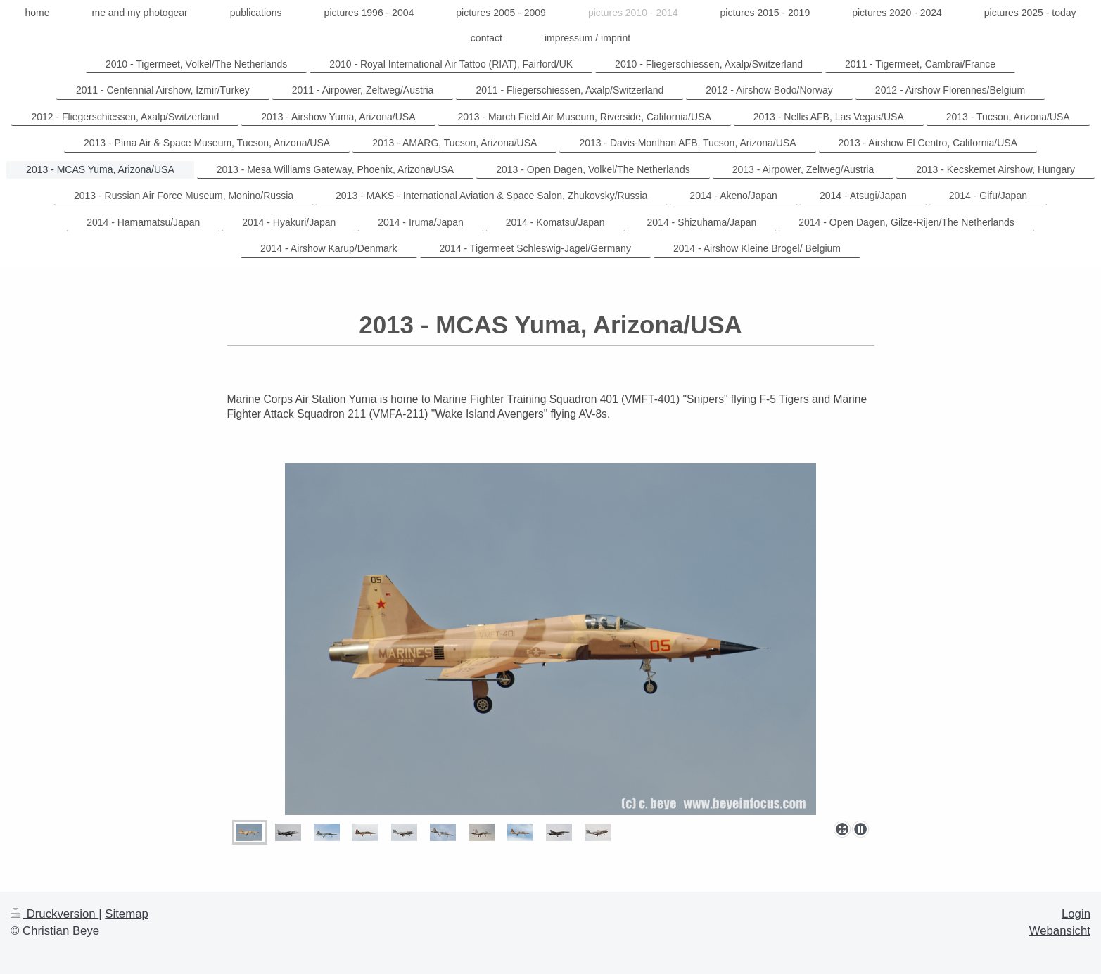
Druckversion (54, 914)
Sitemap (126, 914)
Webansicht (1059, 930)
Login (1076, 914)
